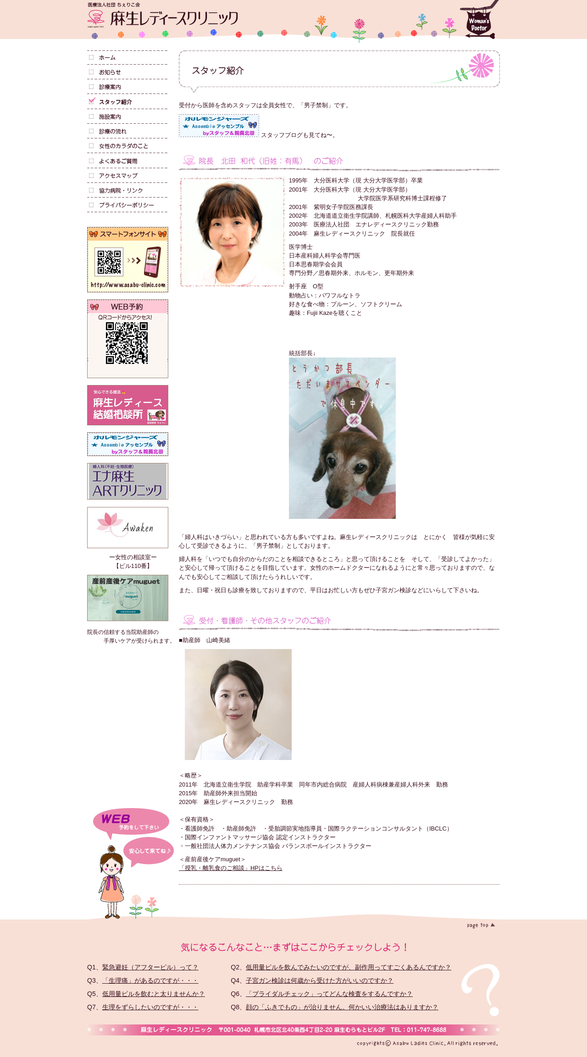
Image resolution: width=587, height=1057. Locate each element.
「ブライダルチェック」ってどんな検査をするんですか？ (329, 993)
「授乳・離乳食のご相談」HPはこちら (230, 867)
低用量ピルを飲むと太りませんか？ (153, 993)
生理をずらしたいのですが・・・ (150, 1007)
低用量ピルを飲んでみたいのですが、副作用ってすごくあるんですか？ (348, 967)
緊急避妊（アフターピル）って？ (150, 967)
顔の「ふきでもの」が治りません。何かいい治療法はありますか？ (342, 1007)
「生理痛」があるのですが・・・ (150, 980)
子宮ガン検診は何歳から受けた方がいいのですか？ (319, 980)
